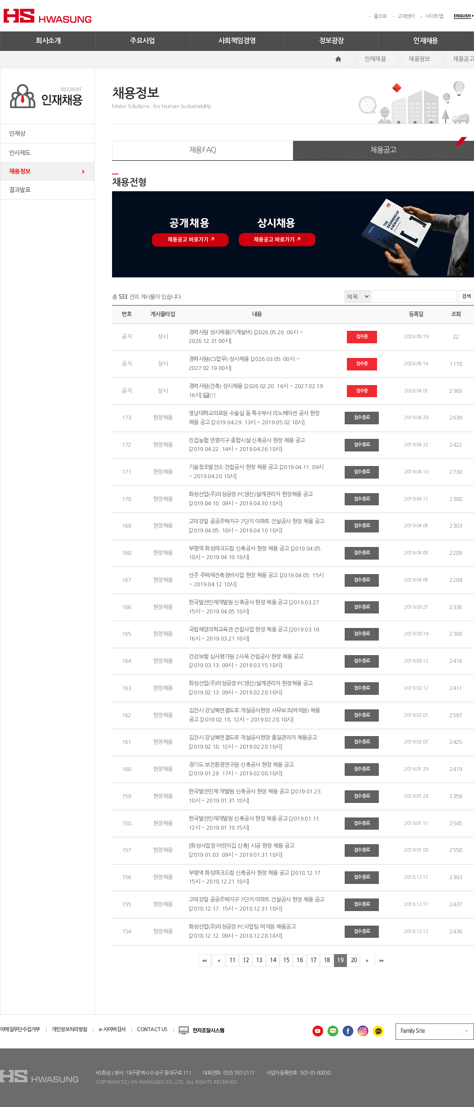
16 (299, 960)
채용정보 (19, 171)
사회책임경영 (237, 40)
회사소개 (48, 40)
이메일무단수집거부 (20, 1029)
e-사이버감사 (112, 1029)
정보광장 (331, 40)
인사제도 (19, 153)
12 (246, 960)
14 (273, 960)
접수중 (362, 336)
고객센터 (406, 16)
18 (327, 960)
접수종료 (362, 417)
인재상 (17, 134)
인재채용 (425, 40)
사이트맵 (434, 16)
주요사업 (142, 40)
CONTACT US (152, 1029)
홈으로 (380, 16)
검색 (466, 296)
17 (313, 960)
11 (232, 960)
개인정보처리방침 (69, 1029)
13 (259, 960)
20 (354, 960)
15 (286, 960)
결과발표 (19, 190)
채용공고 (383, 149)
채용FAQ (202, 149)
